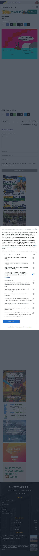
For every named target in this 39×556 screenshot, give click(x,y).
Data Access (19, 327)
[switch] (33, 258)
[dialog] (19, 278)
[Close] (36, 229)
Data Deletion (11, 327)
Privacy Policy (28, 327)
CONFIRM (11, 321)
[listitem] (19, 255)
